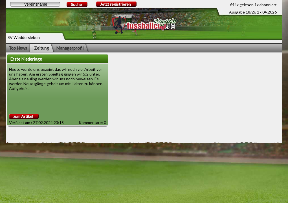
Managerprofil (69, 47)
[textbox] (35, 4)
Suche (76, 4)
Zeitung (41, 47)
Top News (18, 47)
